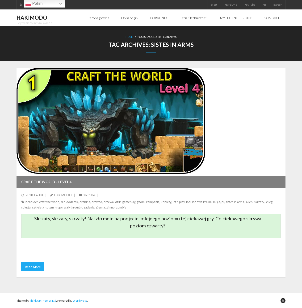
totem (49, 207)
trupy (59, 207)
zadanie (89, 207)
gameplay (128, 202)
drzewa (109, 202)
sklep (249, 202)
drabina (85, 202)
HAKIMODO (63, 195)
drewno (97, 202)
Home (129, 36)
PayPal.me (230, 4)
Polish (33, 4)
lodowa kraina (202, 202)
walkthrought (73, 207)
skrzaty (259, 202)
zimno (110, 207)
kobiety (166, 202)
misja (216, 202)
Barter (277, 4)
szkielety (38, 207)
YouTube (249, 4)
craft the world (49, 202)
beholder (31, 202)
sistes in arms (235, 202)
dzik (118, 202)
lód (188, 202)
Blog (214, 4)
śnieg (269, 202)
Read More (33, 267)
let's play (179, 202)
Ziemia (100, 207)
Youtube (89, 195)
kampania (152, 202)
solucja (26, 207)
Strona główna (99, 18)
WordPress (80, 300)
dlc (63, 202)
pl (223, 202)
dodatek (72, 202)
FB (264, 4)
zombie (121, 207)
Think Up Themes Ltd (42, 300)
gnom (141, 202)
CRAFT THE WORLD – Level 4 (46, 182)
